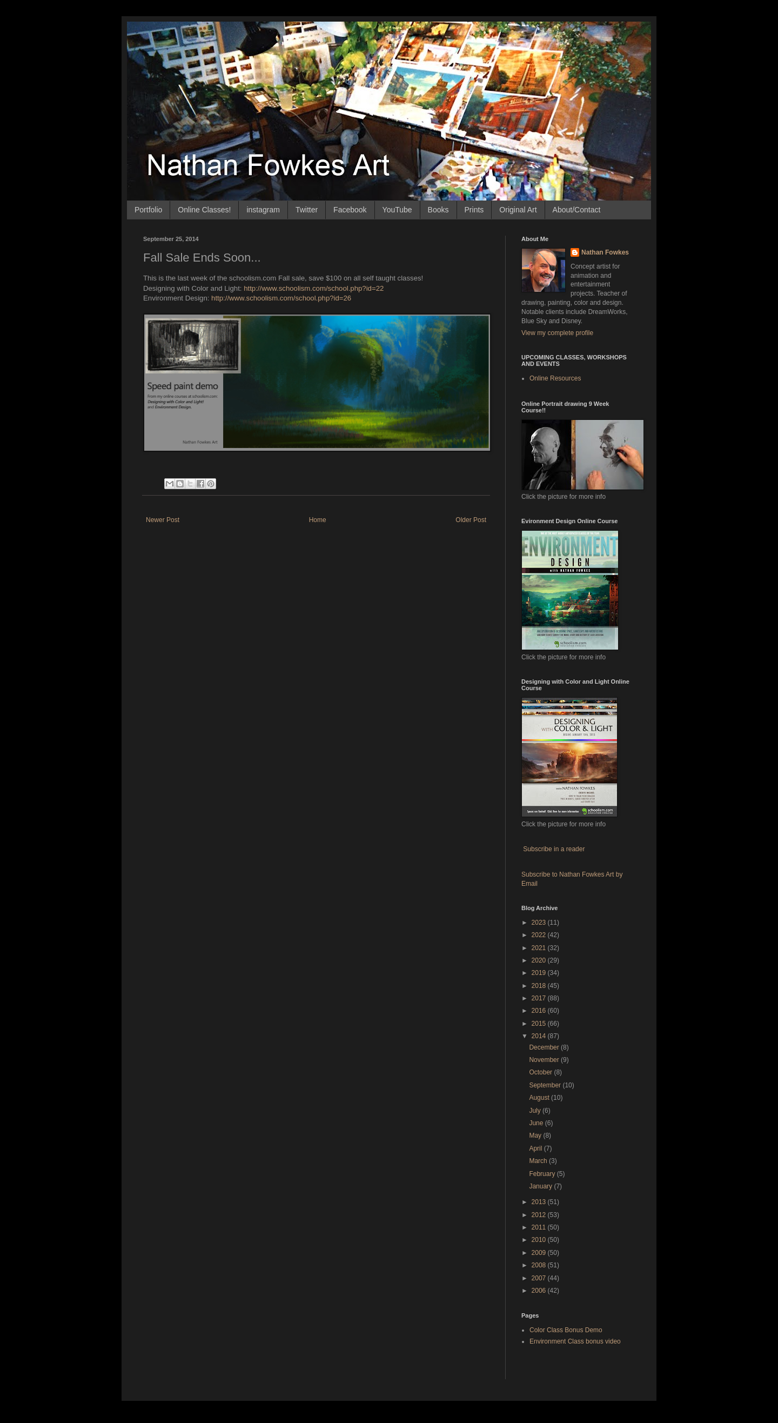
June (537, 1123)
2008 (540, 1265)
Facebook (349, 209)
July (535, 1110)
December (545, 1047)
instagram (262, 209)
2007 (540, 1278)
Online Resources (555, 378)
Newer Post (162, 520)
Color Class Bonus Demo (565, 1330)
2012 (540, 1215)
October (541, 1072)
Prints (474, 209)
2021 (540, 948)
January (541, 1186)
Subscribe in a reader (554, 849)
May (536, 1135)
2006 (540, 1290)
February (542, 1174)
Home (317, 520)
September (545, 1085)
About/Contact (577, 209)
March (539, 1161)
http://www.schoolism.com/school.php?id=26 (281, 298)
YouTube (397, 209)
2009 (540, 1253)
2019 (540, 973)
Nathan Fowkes (605, 252)
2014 (540, 1036)
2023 (540, 922)
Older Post (470, 520)
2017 (540, 998)
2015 (540, 1023)
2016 (540, 1010)
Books (438, 209)
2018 (540, 986)
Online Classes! (204, 209)
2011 (540, 1227)
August (540, 1097)
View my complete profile (557, 333)
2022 (540, 935)
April (536, 1148)
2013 (540, 1202)
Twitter (307, 209)
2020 (540, 960)
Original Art (517, 209)
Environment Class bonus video (575, 1341)
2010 (540, 1240)
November (545, 1060)
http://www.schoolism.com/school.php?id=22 (314, 288)
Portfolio (148, 209)
